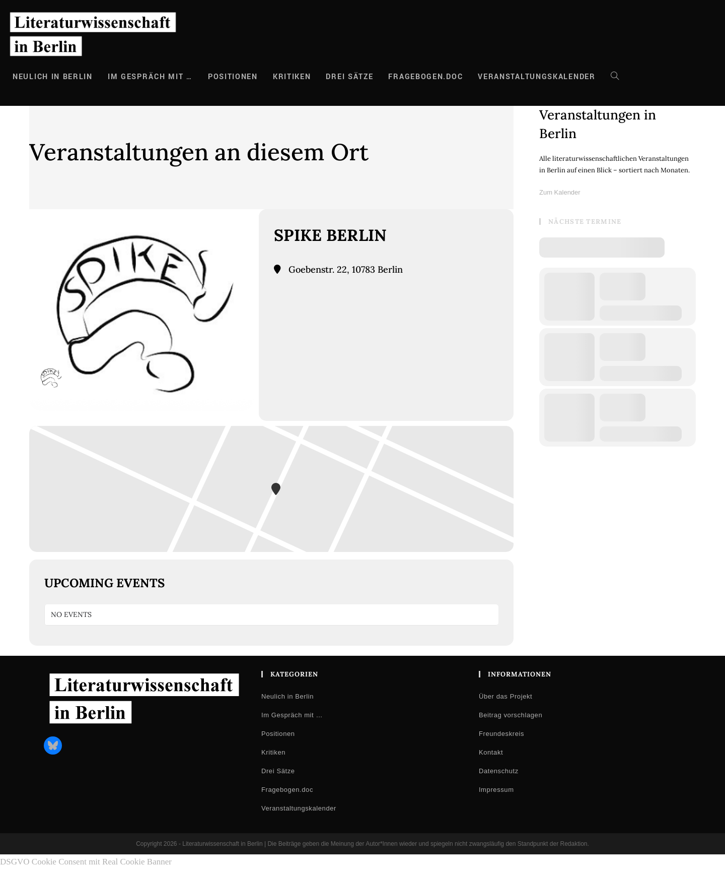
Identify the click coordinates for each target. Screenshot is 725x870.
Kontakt (491, 752)
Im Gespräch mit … (292, 715)
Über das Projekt (505, 696)
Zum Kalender (560, 192)
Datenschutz (499, 771)
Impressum (496, 789)
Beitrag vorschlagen (510, 715)
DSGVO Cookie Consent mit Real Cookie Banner (86, 861)
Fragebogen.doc (287, 789)
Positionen (278, 733)
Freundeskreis (501, 733)
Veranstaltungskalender (298, 808)
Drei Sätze (278, 771)
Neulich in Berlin (287, 696)
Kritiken (273, 752)
